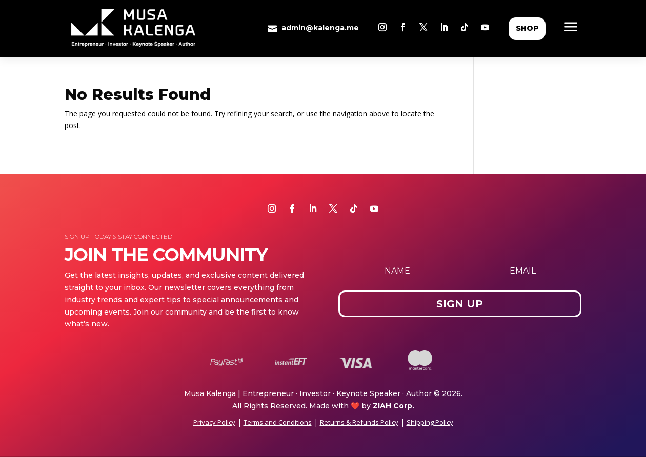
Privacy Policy (214, 422)
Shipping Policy (430, 422)
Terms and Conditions (278, 422)
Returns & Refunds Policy (359, 422)
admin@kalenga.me (320, 27)
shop (527, 28)
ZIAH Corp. (393, 405)
